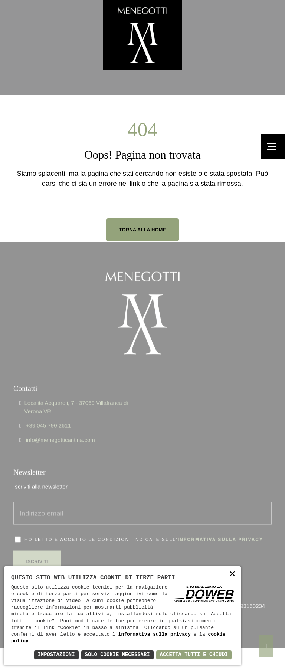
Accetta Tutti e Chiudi (193, 654)
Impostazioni (55, 654)
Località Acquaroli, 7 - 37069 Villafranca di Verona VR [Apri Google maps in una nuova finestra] (76, 396)
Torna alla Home (142, 230)
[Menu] (273, 146)
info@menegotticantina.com (60, 429)
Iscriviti (37, 551)
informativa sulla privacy (220, 529)
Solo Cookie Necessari (116, 654)
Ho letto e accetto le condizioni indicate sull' (143, 529)
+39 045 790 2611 (48, 415)
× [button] (232, 574)
